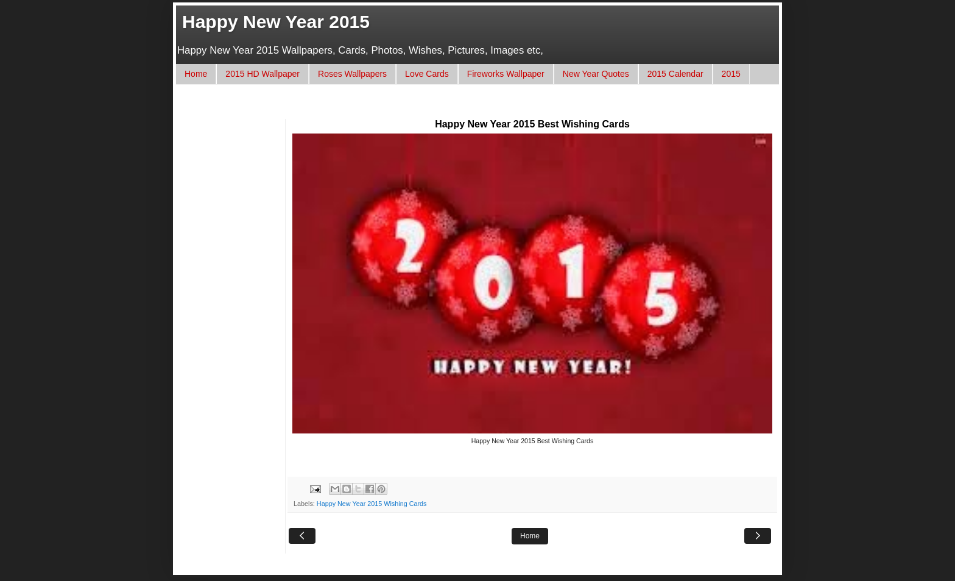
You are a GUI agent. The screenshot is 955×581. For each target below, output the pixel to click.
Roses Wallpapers (352, 74)
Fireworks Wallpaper (505, 74)
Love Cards (427, 74)
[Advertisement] (407, 107)
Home (196, 74)
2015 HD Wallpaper (262, 74)
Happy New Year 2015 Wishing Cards (372, 503)
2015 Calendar (675, 74)
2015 (731, 74)
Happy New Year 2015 (276, 22)
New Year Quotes (596, 74)
